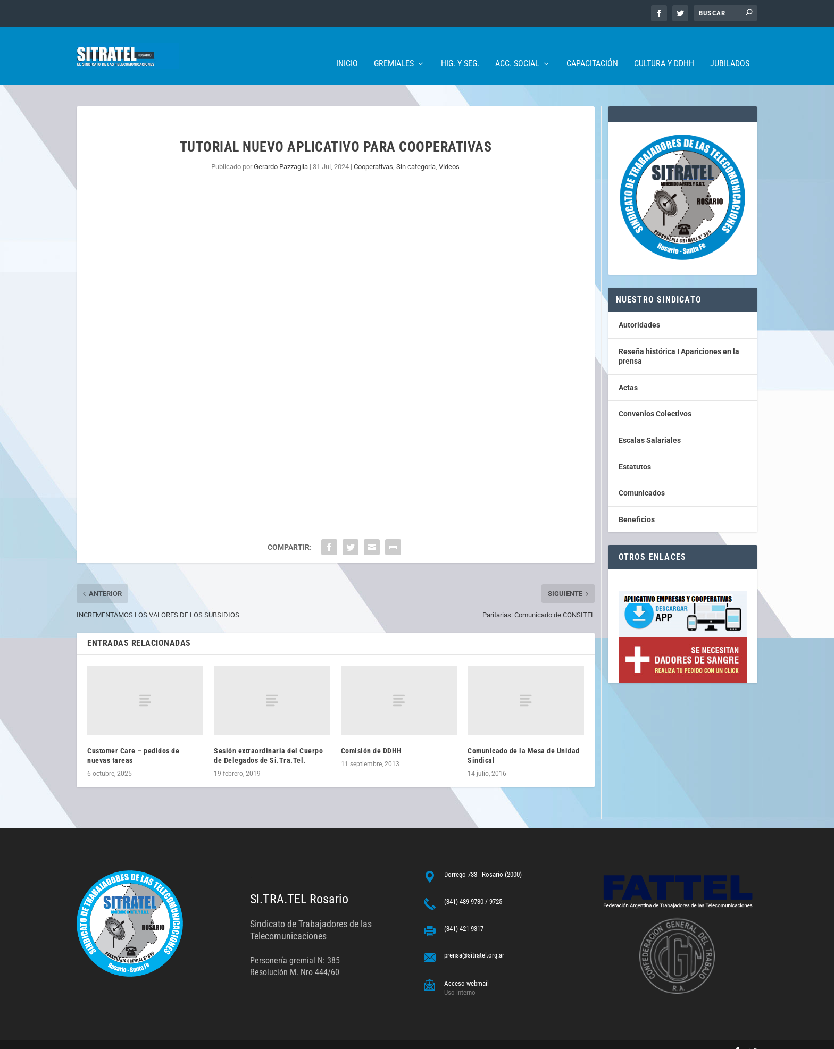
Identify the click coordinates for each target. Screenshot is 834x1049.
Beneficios (637, 503)
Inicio (347, 48)
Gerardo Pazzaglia (281, 151)
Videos (449, 151)
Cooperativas (373, 151)
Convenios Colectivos (655, 397)
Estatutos (635, 451)
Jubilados (729, 48)
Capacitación (592, 48)
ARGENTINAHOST (131, 1036)
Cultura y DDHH (664, 48)
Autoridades (639, 309)
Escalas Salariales (650, 424)
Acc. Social (517, 48)
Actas (628, 371)
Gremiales (394, 48)
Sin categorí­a (416, 151)
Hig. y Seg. (460, 48)
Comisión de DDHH (371, 735)
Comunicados (642, 477)
